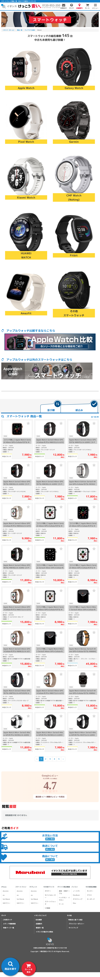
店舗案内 (39, 924)
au (4, 895)
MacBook (76, 895)
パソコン (74, 887)
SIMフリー (6, 903)
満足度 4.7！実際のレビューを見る (49, 796)
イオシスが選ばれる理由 (44, 932)
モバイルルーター (50, 896)
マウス (89, 895)
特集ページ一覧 (8, 928)
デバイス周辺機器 (63, 887)
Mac (74, 903)
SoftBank (6, 899)
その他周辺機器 (91, 887)
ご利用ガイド (7, 920)
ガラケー (48, 891)
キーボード (91, 899)
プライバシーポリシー (76, 924)
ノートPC (76, 891)
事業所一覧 (40, 928)
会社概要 (39, 920)
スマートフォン (20, 887)
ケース (61, 904)
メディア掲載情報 (9, 924)
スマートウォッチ (50, 902)
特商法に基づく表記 (75, 920)
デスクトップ (77, 899)
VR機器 (47, 908)
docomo (5, 891)
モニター (90, 891)
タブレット (33, 887)
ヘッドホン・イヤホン (64, 898)
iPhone (4, 887)
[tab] (50, 406)
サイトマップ (73, 928)
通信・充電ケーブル (64, 892)
